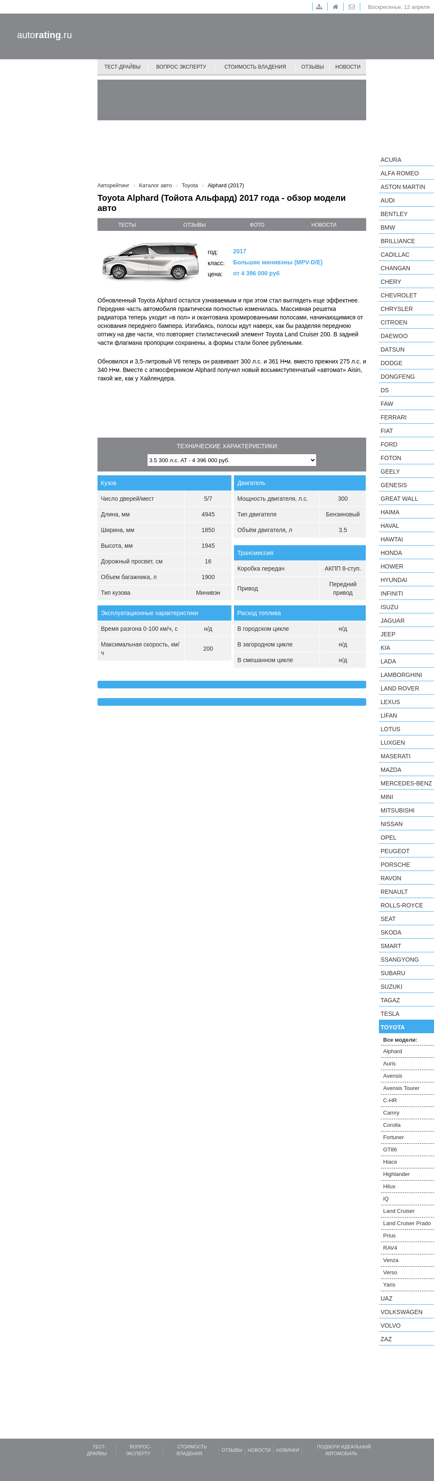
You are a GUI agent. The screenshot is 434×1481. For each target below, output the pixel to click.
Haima (390, 512)
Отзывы (312, 67)
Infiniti (392, 593)
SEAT (388, 918)
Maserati (396, 756)
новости (324, 225)
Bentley (394, 214)
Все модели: (400, 1040)
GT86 (390, 1149)
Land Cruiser (399, 1211)
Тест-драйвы (122, 67)
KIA (385, 647)
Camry (391, 1112)
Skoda (391, 932)
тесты (127, 225)
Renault (394, 891)
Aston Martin (403, 186)
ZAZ (386, 1339)
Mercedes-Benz (406, 783)
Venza (390, 1260)
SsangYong (400, 959)
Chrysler (397, 308)
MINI (387, 796)
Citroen (394, 322)
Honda (391, 552)
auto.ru (44, 35)
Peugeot (395, 851)
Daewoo (394, 336)
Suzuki (391, 986)
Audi (388, 200)
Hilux (389, 1186)
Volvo (391, 1325)
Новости (347, 67)
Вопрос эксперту (181, 67)
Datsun (393, 349)
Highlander (396, 1174)
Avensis (392, 1076)
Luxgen (393, 742)
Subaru (393, 973)
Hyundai (394, 580)
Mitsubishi (398, 810)
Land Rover (400, 688)
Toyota (393, 1027)
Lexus (390, 702)
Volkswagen (402, 1312)
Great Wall (399, 498)
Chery (391, 281)
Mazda (391, 769)
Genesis (394, 485)
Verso (390, 1272)
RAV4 (390, 1248)
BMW (388, 227)
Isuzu (389, 607)
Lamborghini (401, 674)
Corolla (392, 1125)
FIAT (387, 430)
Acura (391, 159)
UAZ (386, 1298)
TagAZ (390, 1000)
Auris (389, 1063)
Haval (390, 525)
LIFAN (389, 715)
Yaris (389, 1284)
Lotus (391, 729)
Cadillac (395, 254)
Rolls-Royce (402, 905)
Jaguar (393, 620)
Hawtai (392, 539)
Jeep (388, 634)
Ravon (391, 878)
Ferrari (393, 417)
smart (391, 946)
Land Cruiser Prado (407, 1223)
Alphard (392, 1051)
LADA (388, 661)
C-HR (390, 1100)
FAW (387, 403)
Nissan (392, 824)
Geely (390, 471)
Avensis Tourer (401, 1088)
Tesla (390, 1013)
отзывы (195, 225)
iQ (386, 1198)
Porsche (395, 864)
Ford (389, 444)
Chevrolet (399, 295)
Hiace (390, 1162)
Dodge (391, 363)
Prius (389, 1235)
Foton (391, 458)
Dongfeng (398, 376)
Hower (392, 566)
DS (385, 390)
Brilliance (398, 241)
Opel (388, 837)
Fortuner (393, 1137)
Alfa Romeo (400, 173)
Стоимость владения (255, 67)
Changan (395, 268)
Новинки (287, 1450)
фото (257, 225)
